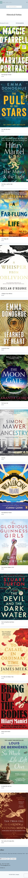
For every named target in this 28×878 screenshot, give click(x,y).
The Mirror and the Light (6, 184)
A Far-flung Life (4, 238)
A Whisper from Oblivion (6, 293)
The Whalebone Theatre (6, 512)
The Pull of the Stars (5, 129)
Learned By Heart (5, 348)
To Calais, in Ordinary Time (7, 676)
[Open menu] (27, 2)
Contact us (2, 867)
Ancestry (3, 457)
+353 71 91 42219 (5, 863)
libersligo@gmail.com (5, 865)
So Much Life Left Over (6, 786)
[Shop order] (22, 23)
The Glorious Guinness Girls (7, 567)
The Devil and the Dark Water (7, 622)
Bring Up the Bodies (5, 731)
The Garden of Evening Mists (7, 841)
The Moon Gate (4, 403)
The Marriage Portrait (6, 74)
